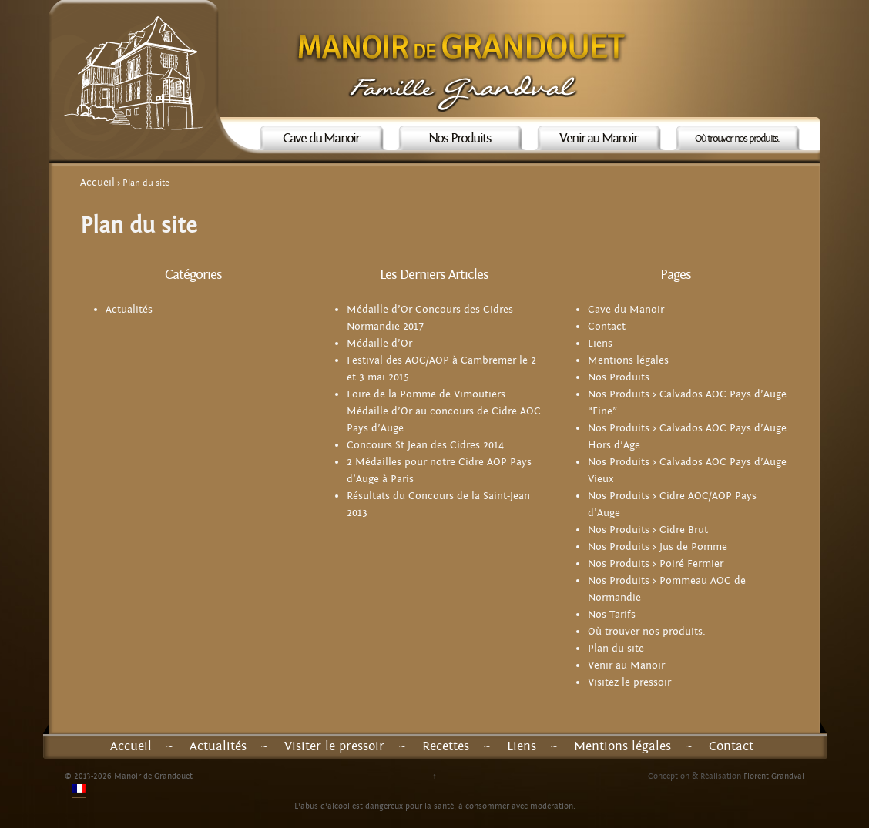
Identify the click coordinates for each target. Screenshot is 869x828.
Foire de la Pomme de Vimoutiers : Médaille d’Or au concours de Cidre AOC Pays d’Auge (444, 411)
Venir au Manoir (598, 138)
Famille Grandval (462, 93)
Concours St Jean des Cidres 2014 (425, 445)
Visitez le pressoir (629, 682)
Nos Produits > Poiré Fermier (655, 564)
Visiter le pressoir (334, 746)
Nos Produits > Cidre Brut (648, 530)
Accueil (97, 182)
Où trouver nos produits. (737, 138)
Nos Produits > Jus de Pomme (657, 547)
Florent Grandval (773, 776)
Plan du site (616, 648)
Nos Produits (459, 138)
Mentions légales (628, 360)
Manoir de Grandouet (463, 46)
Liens (600, 343)
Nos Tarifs (612, 614)
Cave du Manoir (321, 138)
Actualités (129, 309)
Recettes (445, 746)
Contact (607, 326)
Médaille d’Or (379, 343)
